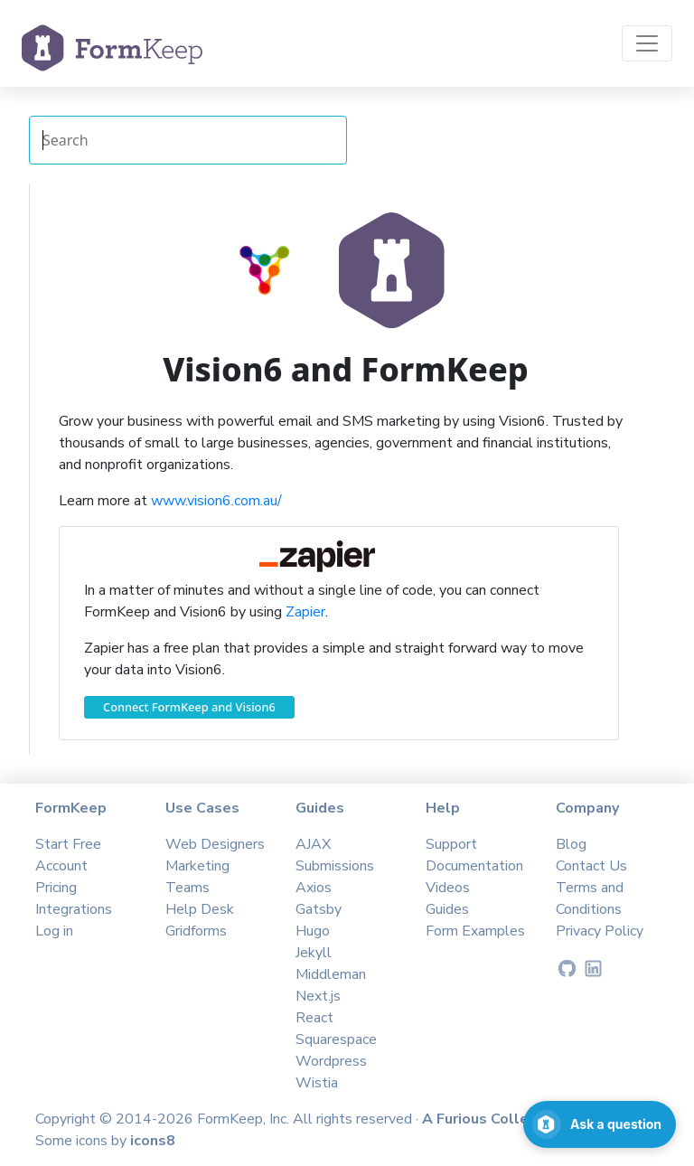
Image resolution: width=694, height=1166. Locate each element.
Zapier (305, 612)
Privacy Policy (599, 931)
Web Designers (215, 844)
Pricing (56, 888)
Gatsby (318, 909)
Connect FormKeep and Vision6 (189, 707)
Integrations (73, 909)
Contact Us (591, 866)
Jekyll (313, 953)
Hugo (312, 931)
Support (451, 844)
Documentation (474, 866)
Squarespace (336, 1039)
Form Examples (475, 931)
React (314, 1018)
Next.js (318, 996)
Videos (448, 888)
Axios (313, 888)
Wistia (316, 1083)
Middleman (330, 974)
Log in (54, 931)
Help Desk (199, 909)
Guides (447, 909)
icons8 (152, 1141)
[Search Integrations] (188, 140)
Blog (571, 844)
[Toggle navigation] (647, 43)
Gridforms (196, 931)
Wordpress (331, 1061)
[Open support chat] (599, 1124)
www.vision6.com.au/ (216, 501)
